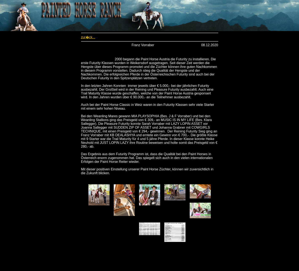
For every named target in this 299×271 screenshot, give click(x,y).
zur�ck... (88, 37)
